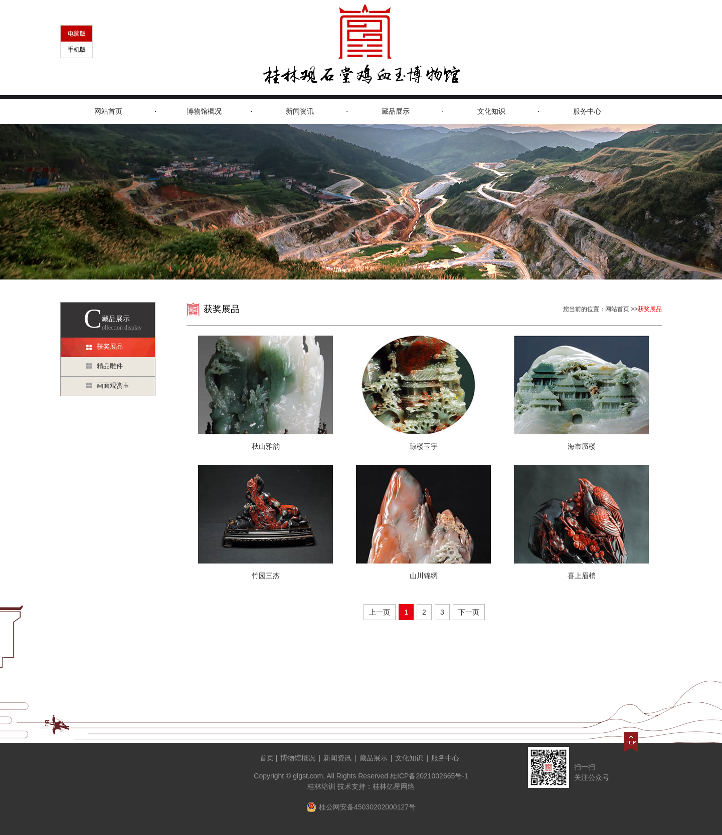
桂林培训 (321, 786)
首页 (267, 758)
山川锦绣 (424, 576)
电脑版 (77, 33)
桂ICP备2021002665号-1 (429, 776)
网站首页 (108, 111)
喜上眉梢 (582, 576)
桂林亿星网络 (394, 786)
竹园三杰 (266, 576)
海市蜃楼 (582, 446)
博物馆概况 (204, 111)
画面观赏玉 (113, 385)
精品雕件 (110, 366)
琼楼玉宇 (424, 446)
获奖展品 (110, 346)
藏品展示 (396, 111)
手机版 (77, 49)
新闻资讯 (300, 111)
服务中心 (587, 111)
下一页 (468, 612)
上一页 (379, 612)
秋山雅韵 (266, 446)
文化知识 (491, 111)
